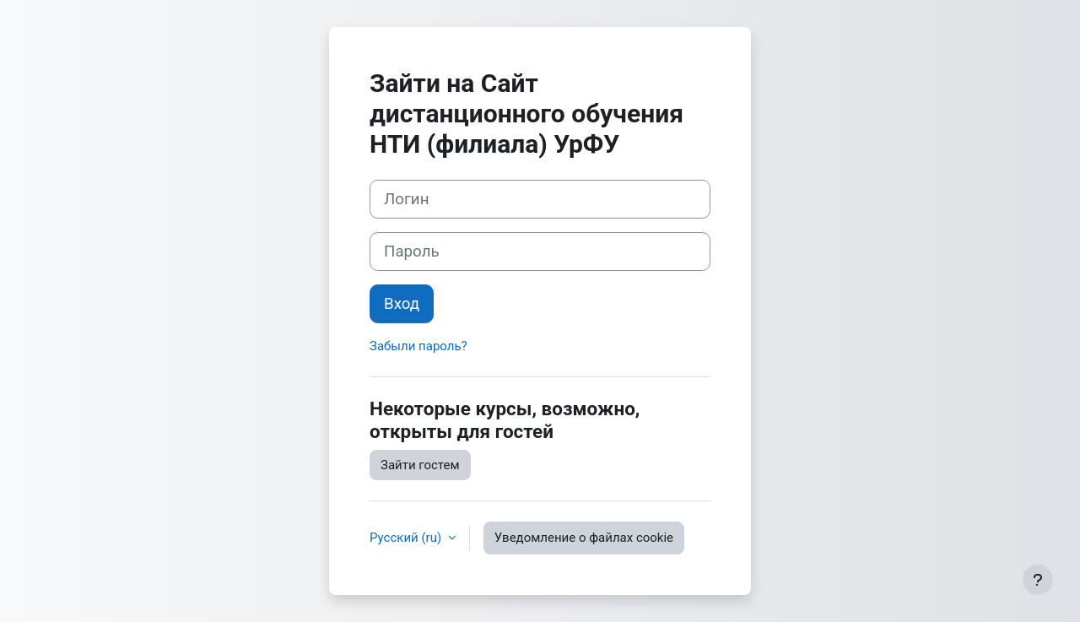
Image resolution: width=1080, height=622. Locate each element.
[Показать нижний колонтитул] (1038, 580)
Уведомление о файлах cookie (583, 537)
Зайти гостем (420, 465)
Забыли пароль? (418, 346)
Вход (401, 304)
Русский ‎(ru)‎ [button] (407, 537)
